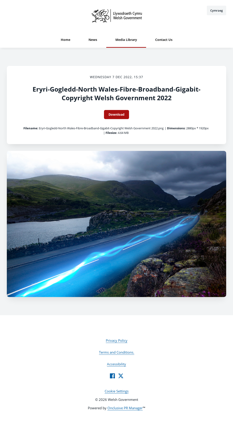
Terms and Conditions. (116, 352)
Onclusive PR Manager (125, 408)
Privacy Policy (116, 340)
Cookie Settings (117, 391)
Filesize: (111, 133)
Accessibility (116, 364)
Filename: (30, 128)
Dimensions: (176, 128)
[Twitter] (120, 375)
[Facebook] (112, 375)
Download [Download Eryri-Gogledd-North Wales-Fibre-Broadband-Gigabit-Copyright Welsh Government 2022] (116, 114)
